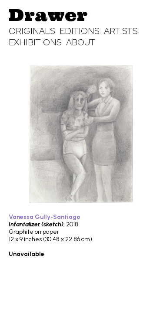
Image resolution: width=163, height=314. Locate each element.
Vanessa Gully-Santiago (44, 217)
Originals (32, 31)
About (80, 42)
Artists (121, 31)
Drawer (48, 14)
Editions (80, 31)
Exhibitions (35, 42)
